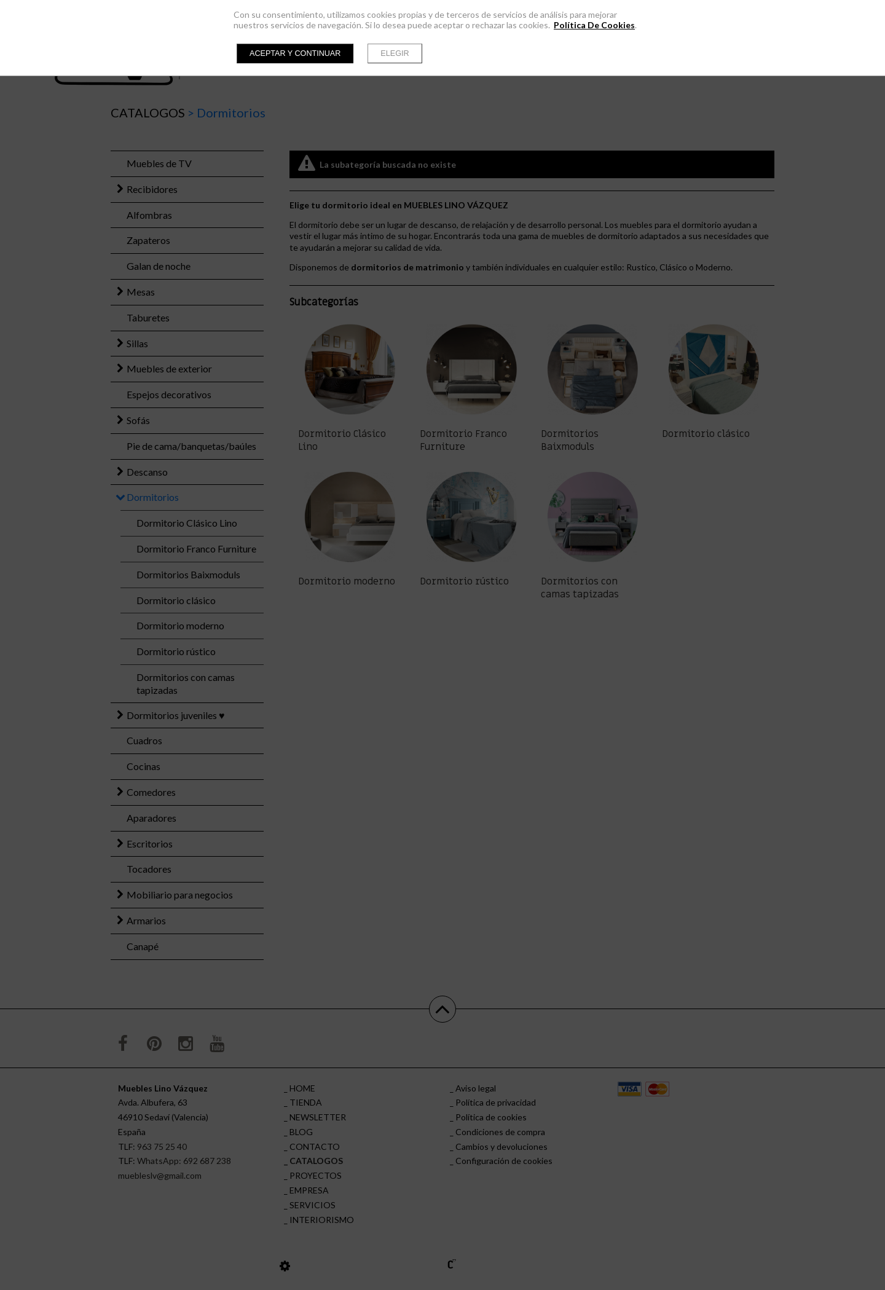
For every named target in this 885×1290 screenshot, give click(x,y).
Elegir (394, 53)
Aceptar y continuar (295, 53)
